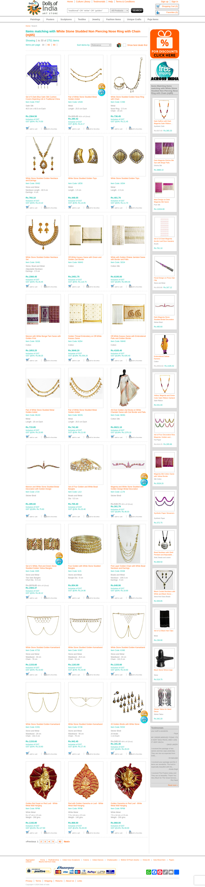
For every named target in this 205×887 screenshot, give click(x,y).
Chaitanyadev (112, 860)
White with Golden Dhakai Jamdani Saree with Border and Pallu (128, 258)
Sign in (174, 1)
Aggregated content (30, 861)
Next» (67, 841)
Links (79, 881)
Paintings (35, 19)
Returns (59, 881)
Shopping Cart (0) (170, 6)
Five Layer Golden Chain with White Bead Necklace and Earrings (128, 567)
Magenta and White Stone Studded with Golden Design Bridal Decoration (127, 488)
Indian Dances (97, 860)
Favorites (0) (172, 12)
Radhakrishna (53, 860)
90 (54, 45)
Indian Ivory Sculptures (71, 860)
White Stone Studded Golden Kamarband (43, 647)
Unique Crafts (134, 19)
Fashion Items (113, 19)
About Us (70, 881)
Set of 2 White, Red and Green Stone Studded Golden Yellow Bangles (41, 567)
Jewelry (96, 19)
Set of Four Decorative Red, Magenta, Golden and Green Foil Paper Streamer (164, 437)
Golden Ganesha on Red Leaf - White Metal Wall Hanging (126, 804)
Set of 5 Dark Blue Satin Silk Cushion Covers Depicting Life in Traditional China (43, 98)
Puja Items (153, 19)
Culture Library (83, 1)
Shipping (48, 881)
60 (48, 45)
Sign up (164, 1)
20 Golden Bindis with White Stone (125, 724)
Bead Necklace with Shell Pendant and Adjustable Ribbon (163, 554)
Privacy (29, 881)
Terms (38, 881)
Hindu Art (146, 860)
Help (110, 1)
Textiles (82, 19)
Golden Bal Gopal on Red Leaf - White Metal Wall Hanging (42, 804)
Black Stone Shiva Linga (163, 670)
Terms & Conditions (125, 1)
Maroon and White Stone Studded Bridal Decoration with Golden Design (42, 488)
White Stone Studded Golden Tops (82, 178)
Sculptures (66, 19)
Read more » (173, 785)
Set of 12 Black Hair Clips (163, 631)
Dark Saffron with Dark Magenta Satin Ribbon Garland (162, 123)
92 (60, 841)
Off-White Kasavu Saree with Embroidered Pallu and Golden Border (128, 337)
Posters (50, 19)
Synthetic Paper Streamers (164, 513)
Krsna (43, 860)
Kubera (86, 860)
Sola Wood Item (159, 860)
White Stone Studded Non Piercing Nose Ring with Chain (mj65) (164, 90)
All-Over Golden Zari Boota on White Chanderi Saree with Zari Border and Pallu (128, 411)
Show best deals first (137, 45)
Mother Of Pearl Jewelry (130, 860)
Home (70, 1)
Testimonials (99, 1)
